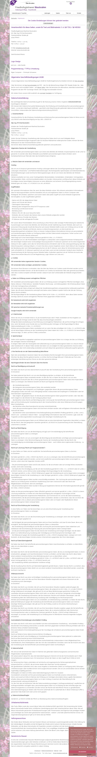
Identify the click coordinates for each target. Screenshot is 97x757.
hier (45, 89)
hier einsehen (79, 81)
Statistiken (82, 747)
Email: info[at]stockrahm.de (60, 752)
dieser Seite (41, 87)
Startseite (14, 18)
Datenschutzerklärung (47, 750)
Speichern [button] (75, 754)
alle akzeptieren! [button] (82, 751)
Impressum (38, 750)
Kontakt (79, 13)
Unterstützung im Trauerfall (19, 13)
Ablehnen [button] (89, 754)
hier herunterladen (31, 85)
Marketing (90, 747)
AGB (60, 750)
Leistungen (47, 13)
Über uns (68, 13)
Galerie (58, 13)
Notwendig (75, 747)
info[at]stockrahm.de (22, 48)
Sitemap (56, 750)
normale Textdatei (46, 93)
